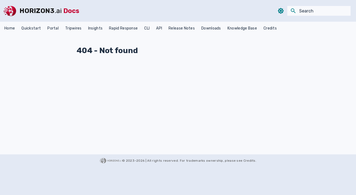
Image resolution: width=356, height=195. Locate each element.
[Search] (319, 11)
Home (9, 28)
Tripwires (73, 28)
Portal (53, 28)
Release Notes (182, 28)
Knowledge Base (242, 28)
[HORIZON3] (9, 10)
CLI (147, 28)
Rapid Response (123, 28)
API (159, 28)
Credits (270, 28)
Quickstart (31, 28)
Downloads (211, 28)
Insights (95, 28)
